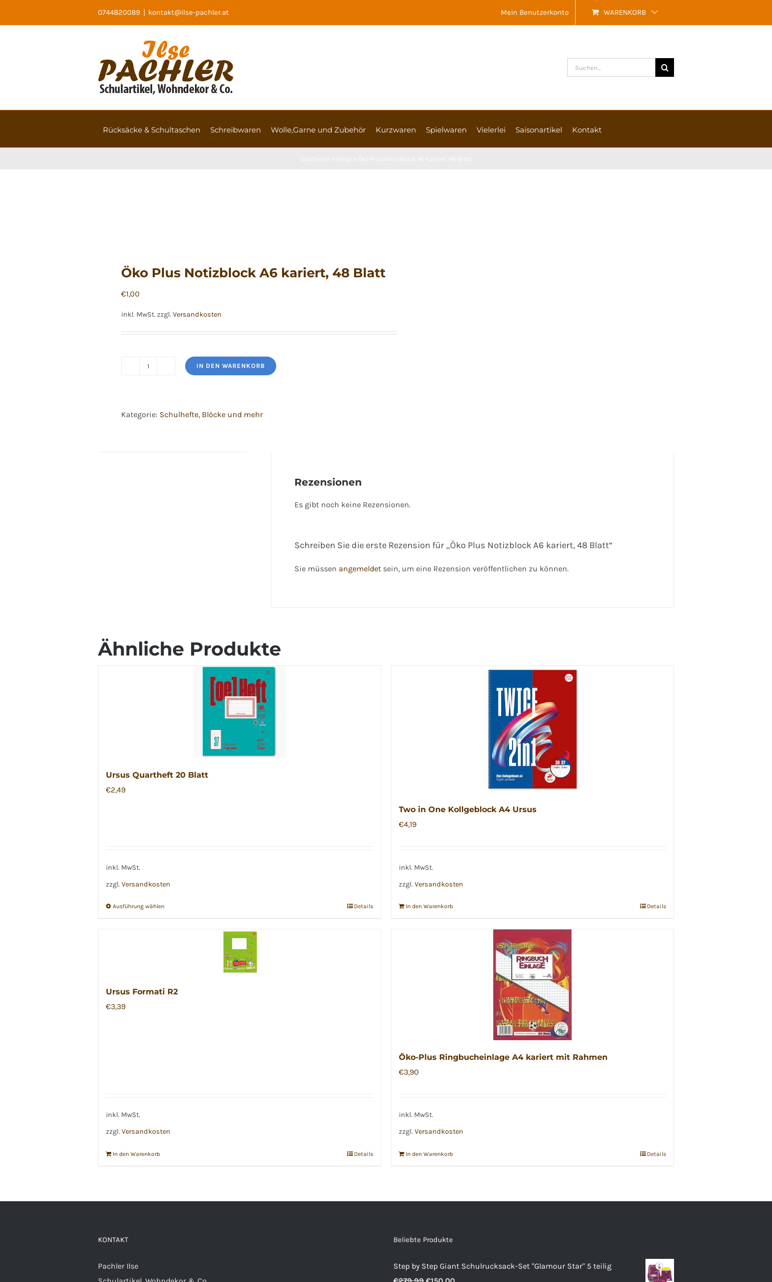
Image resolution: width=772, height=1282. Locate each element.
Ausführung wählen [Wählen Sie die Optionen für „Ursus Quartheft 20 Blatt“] (138, 906)
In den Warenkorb (230, 365)
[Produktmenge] (148, 366)
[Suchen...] (611, 67)
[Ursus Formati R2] (239, 952)
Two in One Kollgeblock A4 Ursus (468, 809)
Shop (344, 159)
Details (363, 906)
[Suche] (664, 67)
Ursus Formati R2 (142, 991)
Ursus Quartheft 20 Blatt (157, 775)
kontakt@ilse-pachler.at (188, 12)
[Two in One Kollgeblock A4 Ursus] (532, 729)
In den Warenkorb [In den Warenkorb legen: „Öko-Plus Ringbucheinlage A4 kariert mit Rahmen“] (429, 1154)
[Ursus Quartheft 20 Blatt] (239, 712)
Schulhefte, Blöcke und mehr (211, 414)
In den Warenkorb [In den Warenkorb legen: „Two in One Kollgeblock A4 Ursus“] (429, 906)
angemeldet (360, 568)
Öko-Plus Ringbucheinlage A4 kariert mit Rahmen (503, 1057)
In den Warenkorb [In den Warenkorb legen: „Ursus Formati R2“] (136, 1154)
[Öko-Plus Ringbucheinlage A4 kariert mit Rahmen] (532, 984)
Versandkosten (197, 314)
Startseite (315, 159)
